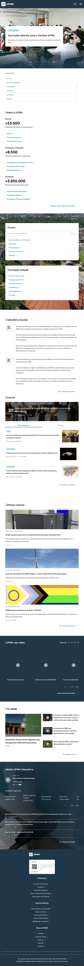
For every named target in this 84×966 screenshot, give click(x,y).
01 (31, 62)
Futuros (60, 425)
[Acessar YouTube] (75, 642)
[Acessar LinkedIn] (78, 642)
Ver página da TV (70, 754)
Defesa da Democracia (18, 276)
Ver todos (13, 295)
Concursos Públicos (40, 915)
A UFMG (41, 933)
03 (43, 62)
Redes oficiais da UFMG (67, 693)
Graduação (14, 244)
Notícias (40, 943)
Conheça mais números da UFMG (64, 206)
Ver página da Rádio (69, 842)
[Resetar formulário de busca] (75, 233)
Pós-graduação (15, 247)
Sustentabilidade (16, 291)
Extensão (13, 255)
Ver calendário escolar (68, 391)
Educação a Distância (17, 251)
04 (49, 62)
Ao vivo (16, 775)
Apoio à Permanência (40, 918)
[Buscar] (72, 233)
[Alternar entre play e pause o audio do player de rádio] (8, 780)
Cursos (42, 78)
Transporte (42, 91)
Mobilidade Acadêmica (41, 921)
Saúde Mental (15, 287)
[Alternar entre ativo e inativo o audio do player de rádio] (14, 785)
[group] (18, 665)
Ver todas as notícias (68, 626)
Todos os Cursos (40, 912)
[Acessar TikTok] (72, 642)
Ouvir (8, 817)
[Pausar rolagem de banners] (54, 62)
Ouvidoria (40, 887)
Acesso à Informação (40, 884)
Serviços (42, 99)
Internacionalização (17, 283)
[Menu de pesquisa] (75, 4)
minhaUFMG (42, 86)
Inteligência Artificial (17, 280)
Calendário (42, 95)
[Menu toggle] (81, 4)
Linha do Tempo (40, 937)
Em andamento (23, 425)
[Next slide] (76, 687)
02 (37, 62)
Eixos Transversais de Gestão (41, 893)
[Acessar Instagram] (69, 642)
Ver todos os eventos (69, 485)
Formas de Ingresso (42, 82)
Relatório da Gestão (40, 890)
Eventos (40, 946)
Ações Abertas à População (40, 909)
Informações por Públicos (40, 896)
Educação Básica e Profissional (21, 240)
